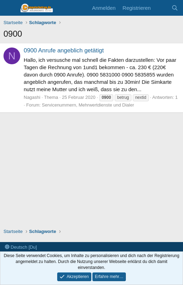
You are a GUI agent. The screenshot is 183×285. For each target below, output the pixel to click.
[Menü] (9, 8)
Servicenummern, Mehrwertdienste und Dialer (88, 105)
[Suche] (175, 7)
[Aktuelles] (161, 7)
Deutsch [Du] (21, 247)
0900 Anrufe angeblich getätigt (64, 50)
